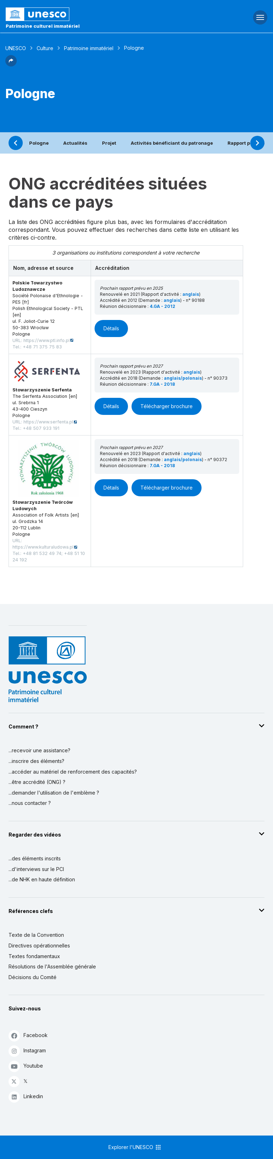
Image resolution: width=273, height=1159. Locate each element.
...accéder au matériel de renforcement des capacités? (73, 772)
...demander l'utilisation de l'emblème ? (54, 793)
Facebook (28, 1035)
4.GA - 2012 (162, 306)
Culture (45, 48)
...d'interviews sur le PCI (36, 869)
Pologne (39, 143)
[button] (11, 64)
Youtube (26, 1066)
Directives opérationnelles (39, 945)
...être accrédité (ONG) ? (37, 782)
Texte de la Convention (36, 935)
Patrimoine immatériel (88, 48)
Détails (111, 328)
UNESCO (15, 48)
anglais (190, 294)
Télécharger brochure (166, 406)
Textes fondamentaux (34, 956)
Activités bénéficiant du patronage (172, 143)
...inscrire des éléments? (36, 761)
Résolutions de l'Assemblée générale (52, 966)
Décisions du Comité (33, 977)
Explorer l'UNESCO (135, 1147)
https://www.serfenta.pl (48, 421)
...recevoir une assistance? (39, 750)
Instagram (27, 1050)
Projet (109, 143)
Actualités (75, 143)
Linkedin (26, 1096)
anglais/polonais (183, 378)
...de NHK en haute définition (42, 879)
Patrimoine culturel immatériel (43, 26)
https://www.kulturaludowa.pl (43, 547)
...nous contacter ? (30, 803)
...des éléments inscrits (35, 858)
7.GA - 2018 (162, 384)
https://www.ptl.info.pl (46, 340)
